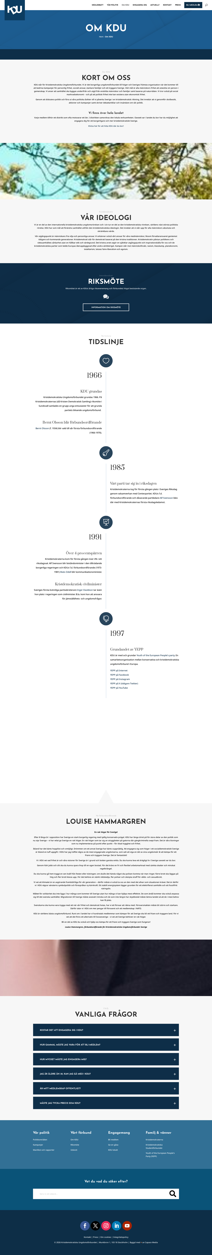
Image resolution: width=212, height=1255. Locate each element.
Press (178, 5)
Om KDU (125, 5)
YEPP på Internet (118, 670)
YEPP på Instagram (120, 679)
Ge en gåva (113, 1144)
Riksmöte (75, 1144)
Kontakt (167, 5)
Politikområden (40, 1139)
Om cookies (105, 1237)
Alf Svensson (166, 497)
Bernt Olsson (42, 428)
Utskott (74, 1150)
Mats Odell (65, 571)
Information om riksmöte (106, 307)
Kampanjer (38, 1144)
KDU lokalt (113, 1150)
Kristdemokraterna (154, 1139)
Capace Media (151, 1242)
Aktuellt (155, 5)
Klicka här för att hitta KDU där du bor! (106, 126)
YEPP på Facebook (119, 674)
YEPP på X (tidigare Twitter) (124, 683)
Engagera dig (140, 5)
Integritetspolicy (120, 1237)
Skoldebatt (97, 5)
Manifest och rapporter (43, 1150)
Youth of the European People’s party (156, 655)
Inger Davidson (85, 589)
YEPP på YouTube (119, 687)
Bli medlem (193, 5)
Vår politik (112, 5)
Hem (101, 36)
